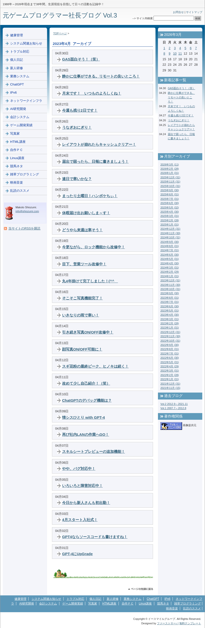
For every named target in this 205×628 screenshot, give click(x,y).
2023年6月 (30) (169, 306)
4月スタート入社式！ (80, 520)
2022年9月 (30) (169, 344)
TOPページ (60, 33)
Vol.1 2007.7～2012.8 (173, 408)
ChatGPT (17, 84)
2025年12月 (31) (170, 177)
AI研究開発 (18, 109)
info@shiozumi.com (27, 211)
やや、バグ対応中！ (78, 468)
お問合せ (178, 12)
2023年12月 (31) (170, 280)
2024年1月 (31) (169, 276)
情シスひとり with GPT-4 (83, 417)
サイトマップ (194, 12)
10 (174, 53)
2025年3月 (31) (169, 215)
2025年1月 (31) (169, 224)
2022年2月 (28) (169, 375)
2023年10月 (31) (170, 289)
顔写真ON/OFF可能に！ (82, 349)
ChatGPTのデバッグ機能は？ (87, 400)
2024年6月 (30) (169, 254)
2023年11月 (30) (170, 284)
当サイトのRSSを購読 (24, 228)
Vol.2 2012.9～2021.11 (174, 403)
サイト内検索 (145, 18)
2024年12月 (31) (170, 228)
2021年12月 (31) (170, 383)
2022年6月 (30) (169, 357)
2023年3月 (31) (169, 319)
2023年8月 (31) (169, 297)
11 (180, 53)
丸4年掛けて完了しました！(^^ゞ (90, 281)
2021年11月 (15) (170, 387)
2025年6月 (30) (169, 203)
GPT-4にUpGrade (77, 554)
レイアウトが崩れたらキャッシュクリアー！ (99, 144)
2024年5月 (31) (169, 258)
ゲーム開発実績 (21, 125)
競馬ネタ (16, 166)
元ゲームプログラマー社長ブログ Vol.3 (60, 15)
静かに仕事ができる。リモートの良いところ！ (101, 76)
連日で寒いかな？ (77, 179)
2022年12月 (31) (170, 332)
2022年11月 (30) (170, 336)
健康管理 (16, 35)
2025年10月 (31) (170, 186)
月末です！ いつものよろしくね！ (91, 93)
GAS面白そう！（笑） (81, 59)
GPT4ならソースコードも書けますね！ (94, 537)
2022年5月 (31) (169, 362)
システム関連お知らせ (26, 43)
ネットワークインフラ (26, 101)
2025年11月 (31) (170, 181)
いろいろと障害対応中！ (82, 485)
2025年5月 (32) (169, 207)
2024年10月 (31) (170, 237)
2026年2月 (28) (169, 168)
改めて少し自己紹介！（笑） (86, 383)
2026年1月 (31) (169, 172)
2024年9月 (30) (169, 241)
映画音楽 (16, 182)
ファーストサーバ (168, 623)
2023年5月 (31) (169, 310)
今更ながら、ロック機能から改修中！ (93, 247)
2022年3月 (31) (169, 370)
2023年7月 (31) (169, 301)
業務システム (19, 76)
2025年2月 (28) (169, 220)
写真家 (15, 133)
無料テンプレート (190, 623)
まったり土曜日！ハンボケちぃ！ (90, 196)
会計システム (19, 117)
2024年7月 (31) (169, 250)
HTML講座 (18, 142)
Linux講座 (17, 158)
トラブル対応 (19, 51)
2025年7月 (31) (169, 198)
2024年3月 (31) (169, 267)
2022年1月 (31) (169, 379)
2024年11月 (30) (170, 233)
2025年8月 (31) (169, 194)
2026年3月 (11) (169, 164)
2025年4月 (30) (169, 211)
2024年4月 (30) (169, 263)
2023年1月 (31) (169, 327)
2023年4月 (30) (169, 314)
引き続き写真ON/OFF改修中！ (87, 332)
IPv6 (13, 92)
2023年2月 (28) (169, 323)
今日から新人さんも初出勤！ (86, 503)
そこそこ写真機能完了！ (82, 298)
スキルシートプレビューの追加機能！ (93, 451)
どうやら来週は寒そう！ (82, 230)
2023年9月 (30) (169, 293)
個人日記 (16, 60)
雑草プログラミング (24, 174)
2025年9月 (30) (169, 190)
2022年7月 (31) (169, 353)
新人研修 (16, 68)
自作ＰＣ (16, 150)
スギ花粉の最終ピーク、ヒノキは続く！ (95, 366)
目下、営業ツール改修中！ (84, 264)
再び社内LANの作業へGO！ (85, 434)
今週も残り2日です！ (80, 110)
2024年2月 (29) (169, 271)
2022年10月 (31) (170, 340)
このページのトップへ (140, 589)
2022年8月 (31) (169, 349)
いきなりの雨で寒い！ (80, 315)
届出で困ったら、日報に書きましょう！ (95, 161)
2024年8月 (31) (169, 246)
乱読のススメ (19, 190)
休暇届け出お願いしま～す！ (86, 213)
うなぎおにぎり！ (77, 127)
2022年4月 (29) (169, 366)
